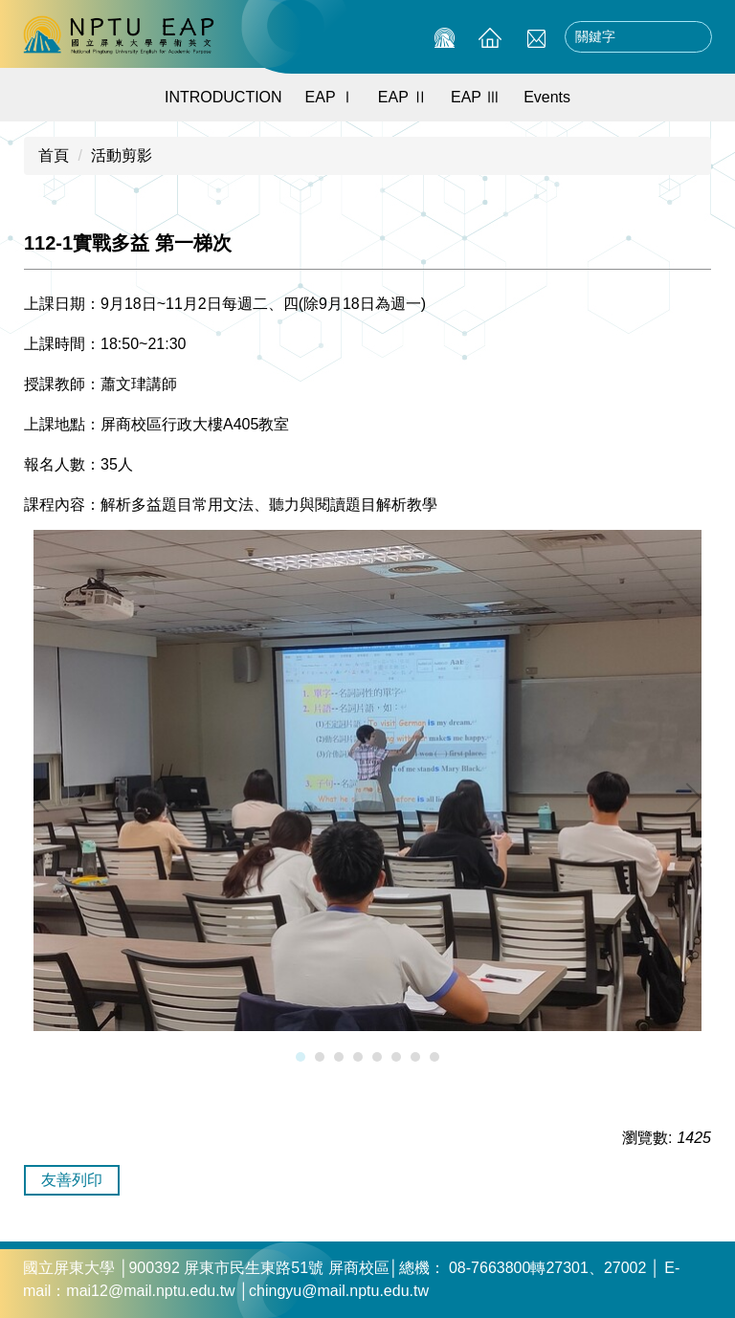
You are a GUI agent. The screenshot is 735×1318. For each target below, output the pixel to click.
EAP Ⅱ (403, 97)
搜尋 (692, 37)
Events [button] (546, 97)
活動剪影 (121, 155)
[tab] (300, 1056)
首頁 (53, 155)
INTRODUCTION (223, 97)
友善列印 (71, 1180)
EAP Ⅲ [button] (476, 97)
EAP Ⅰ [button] (330, 97)
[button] (48, 798)
